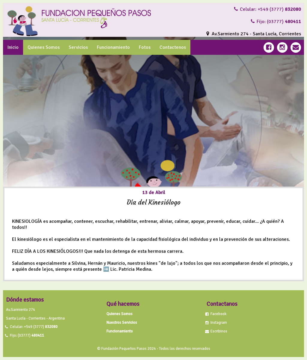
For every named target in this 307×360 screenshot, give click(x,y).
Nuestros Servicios (121, 322)
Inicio (13, 47)
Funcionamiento (113, 47)
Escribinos (218, 331)
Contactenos (172, 47)
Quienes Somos (44, 47)
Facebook (218, 313)
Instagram (218, 322)
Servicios (78, 47)
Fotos (145, 47)
